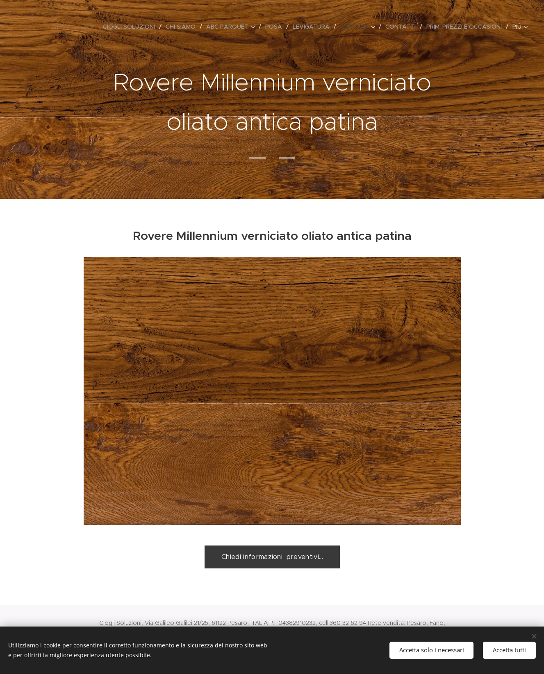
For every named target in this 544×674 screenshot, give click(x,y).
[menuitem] (131, 26)
